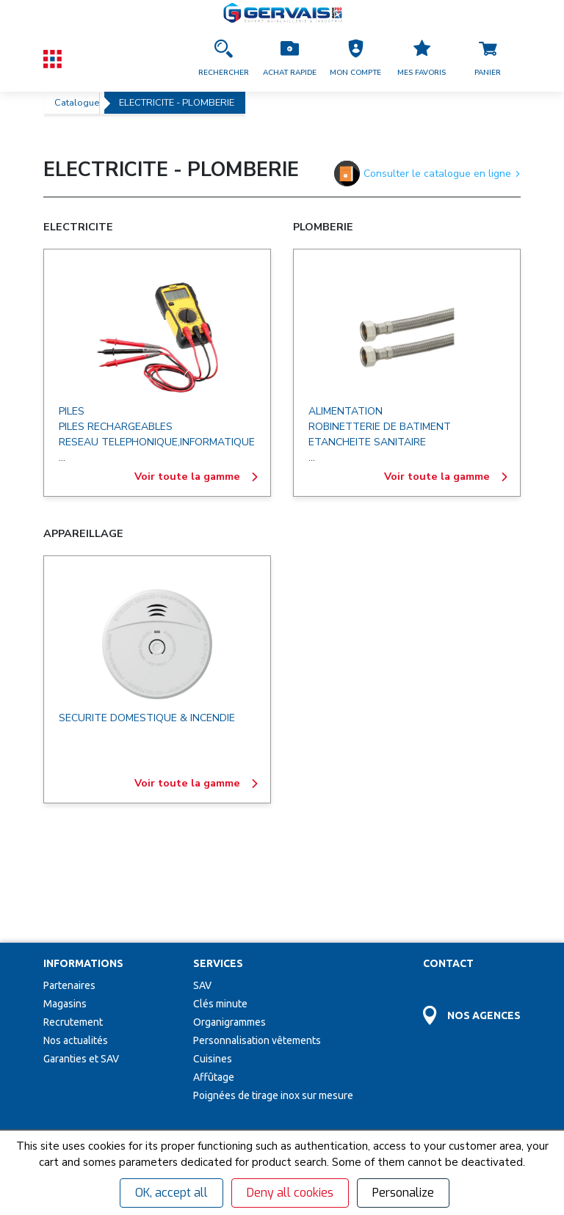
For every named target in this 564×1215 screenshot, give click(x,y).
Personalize (403, 1192)
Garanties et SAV (81, 949)
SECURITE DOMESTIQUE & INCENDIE (147, 718)
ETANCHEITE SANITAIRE (367, 442)
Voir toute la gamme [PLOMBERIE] (446, 477)
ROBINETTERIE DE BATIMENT (379, 427)
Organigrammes (229, 913)
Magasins (65, 894)
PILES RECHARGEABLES (116, 427)
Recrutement (73, 913)
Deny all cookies (290, 1192)
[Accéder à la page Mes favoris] (421, 59)
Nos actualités (75, 931)
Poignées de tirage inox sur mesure (273, 986)
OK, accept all (171, 1192)
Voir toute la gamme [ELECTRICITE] (196, 477)
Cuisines (212, 949)
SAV (202, 876)
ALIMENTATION (345, 411)
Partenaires (69, 876)
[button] (355, 59)
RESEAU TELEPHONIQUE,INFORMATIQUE (157, 442)
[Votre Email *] (128, 1098)
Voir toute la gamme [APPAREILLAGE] (196, 784)
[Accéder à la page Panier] (488, 59)
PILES (71, 411)
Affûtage (213, 968)
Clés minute (220, 894)
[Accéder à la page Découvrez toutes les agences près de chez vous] (472, 898)
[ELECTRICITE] (157, 337)
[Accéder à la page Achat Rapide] (289, 59)
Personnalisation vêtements (257, 931)
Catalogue (76, 102)
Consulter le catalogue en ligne (427, 173)
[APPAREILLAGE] (157, 644)
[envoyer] (264, 1098)
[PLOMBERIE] (407, 337)
